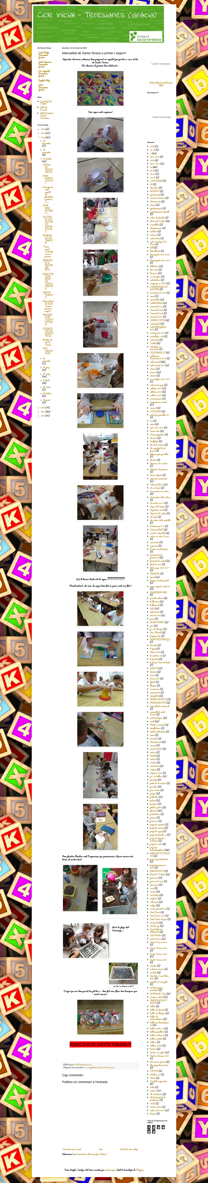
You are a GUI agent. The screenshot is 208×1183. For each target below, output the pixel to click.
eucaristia (154, 542)
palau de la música (158, 783)
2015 (43, 407)
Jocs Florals (155, 632)
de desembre (46, 142)
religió (153, 905)
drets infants (156, 475)
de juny (46, 367)
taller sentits (156, 1038)
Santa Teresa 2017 (158, 959)
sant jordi (154, 922)
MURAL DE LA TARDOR (48, 239)
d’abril (46, 380)
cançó (152, 296)
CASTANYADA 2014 (158, 328)
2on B (152, 177)
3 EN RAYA (156, 181)
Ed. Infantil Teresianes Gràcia (44, 74)
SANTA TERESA (48, 295)
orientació (154, 766)
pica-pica (153, 804)
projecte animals (157, 824)
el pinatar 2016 (157, 510)
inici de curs (155, 615)
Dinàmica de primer (159, 469)
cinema (153, 372)
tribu (152, 1087)
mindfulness (155, 728)
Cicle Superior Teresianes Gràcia (44, 64)
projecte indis (156, 844)
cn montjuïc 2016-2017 (160, 379)
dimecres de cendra (158, 463)
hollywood (154, 605)
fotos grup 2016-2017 (159, 567)
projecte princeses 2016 (158, 866)
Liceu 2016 (155, 678)
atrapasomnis (156, 228)
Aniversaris (155, 201)
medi (152, 721)
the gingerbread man (159, 1065)
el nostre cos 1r (157, 503)
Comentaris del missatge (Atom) (91, 1154)
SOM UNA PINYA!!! (48, 209)
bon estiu (154, 269)
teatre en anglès (157, 1052)
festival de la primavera (156, 556)
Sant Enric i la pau (158, 919)
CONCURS (155, 411)
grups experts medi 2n (160, 586)
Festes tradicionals (159, 549)
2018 (43, 129)
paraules (153, 786)
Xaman (153, 1113)
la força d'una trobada (160, 662)
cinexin (153, 375)
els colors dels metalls (160, 520)
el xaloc (153, 517)
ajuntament (155, 194)
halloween (154, 601)
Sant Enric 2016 (157, 915)
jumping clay (155, 636)
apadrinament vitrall (159, 212)
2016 (43, 137)
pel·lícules (154, 797)
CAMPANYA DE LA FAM (159, 288)
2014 (43, 411)
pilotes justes (156, 807)
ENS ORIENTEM (48, 351)
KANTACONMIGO (160, 639)
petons (153, 800)
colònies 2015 (156, 391)
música (153, 752)
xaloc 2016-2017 (157, 1110)
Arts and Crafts (157, 221)
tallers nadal (156, 1045)
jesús (152, 618)
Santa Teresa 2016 (106, 1067)
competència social (158, 402)
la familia (154, 659)
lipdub (152, 682)
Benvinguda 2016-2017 (160, 260)
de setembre (46, 360)
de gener (47, 400)
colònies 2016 (156, 395)
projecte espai (156, 831)
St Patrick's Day (158, 993)
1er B (152, 150)
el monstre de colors (159, 491)
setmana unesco (157, 969)
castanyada (155, 323)
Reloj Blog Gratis (158, 82)
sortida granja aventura (156, 989)
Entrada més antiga (129, 1149)
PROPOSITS (157, 871)
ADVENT (154, 191)
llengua (153, 685)
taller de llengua (157, 1013)
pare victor (155, 790)
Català (153, 343)
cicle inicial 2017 (157, 365)
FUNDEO (155, 573)
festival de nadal (158, 561)
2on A (152, 174)
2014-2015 (154, 157)
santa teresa (155, 939)
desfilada (154, 441)
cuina (152, 424)
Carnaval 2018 (156, 313)
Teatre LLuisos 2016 (159, 1056)
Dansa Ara (155, 431)
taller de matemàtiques (156, 1018)
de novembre (46, 151)
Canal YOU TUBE (45, 103)
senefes (153, 965)
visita (152, 1103)
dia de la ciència (157, 444)
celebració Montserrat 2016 (158, 357)
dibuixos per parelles (159, 454)
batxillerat (155, 251)
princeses (154, 821)
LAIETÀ (154, 668)
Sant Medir (155, 935)
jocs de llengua (156, 629)
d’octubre (47, 158)
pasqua (153, 793)
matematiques (156, 718)
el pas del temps (157, 506)
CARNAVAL (156, 303)
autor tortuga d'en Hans (158, 243)
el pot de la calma (158, 513)
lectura (153, 672)
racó (152, 888)
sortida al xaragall (158, 982)
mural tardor (156, 749)
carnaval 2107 (156, 316)
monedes (154, 738)
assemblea (154, 224)
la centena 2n (156, 655)
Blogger (139, 1170)
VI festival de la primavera (157, 1099)
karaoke (153, 645)
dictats (153, 460)
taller (152, 1006)
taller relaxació (157, 1035)
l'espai (153, 648)
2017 (43, 133)
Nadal (153, 755)
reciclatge (154, 895)
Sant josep (154, 926)
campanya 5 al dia (158, 283)
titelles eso (155, 1074)
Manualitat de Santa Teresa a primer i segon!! (48, 306)
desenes (153, 438)
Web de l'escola (43, 108)
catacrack (154, 340)
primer (153, 817)
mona (152, 735)
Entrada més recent (72, 1149)
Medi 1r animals (157, 725)
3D (151, 184)
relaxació (154, 902)
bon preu (153, 273)
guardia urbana (156, 598)
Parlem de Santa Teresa (47, 342)
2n (89, 1067)
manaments (155, 692)
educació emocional (158, 478)
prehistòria (155, 814)
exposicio (154, 546)
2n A (152, 170)
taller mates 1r (157, 1028)
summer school (156, 997)
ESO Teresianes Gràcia (43, 87)
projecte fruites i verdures (157, 839)
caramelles (155, 299)
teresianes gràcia (157, 1062)
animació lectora (157, 198)
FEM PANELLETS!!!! (48, 179)
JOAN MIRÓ (157, 622)
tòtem (153, 1078)
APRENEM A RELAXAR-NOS (48, 265)
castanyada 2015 (157, 333)
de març (46, 387)
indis (152, 608)
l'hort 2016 (155, 652)
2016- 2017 (155, 163)
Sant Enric (155, 912)
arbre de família (157, 217)
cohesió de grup (157, 385)
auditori (153, 231)
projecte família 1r (158, 834)
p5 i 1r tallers (156, 776)
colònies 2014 (156, 388)
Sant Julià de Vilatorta (156, 931)
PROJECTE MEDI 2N (160, 855)
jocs (151, 625)
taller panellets (157, 1031)
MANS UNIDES (158, 699)
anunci (152, 205)
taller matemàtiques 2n (159, 1024)
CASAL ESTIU (157, 320)
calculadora (155, 280)
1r (86, 1067)
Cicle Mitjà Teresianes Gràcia (43, 55)
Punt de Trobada (158, 874)
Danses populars (157, 434)
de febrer (47, 393)
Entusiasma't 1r (157, 526)
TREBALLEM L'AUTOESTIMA (48, 319)
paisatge (153, 779)
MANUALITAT (158, 702)
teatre (153, 1049)
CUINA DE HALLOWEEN (48, 168)
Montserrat (155, 742)
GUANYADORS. (158, 592)
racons (153, 891)
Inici (101, 1149)
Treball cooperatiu (158, 1081)
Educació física (156, 484)
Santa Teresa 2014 (158, 942)
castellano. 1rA (157, 336)
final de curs (155, 564)
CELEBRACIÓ (157, 352)
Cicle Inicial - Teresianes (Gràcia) (97, 15)
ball (152, 247)
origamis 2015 (156, 773)
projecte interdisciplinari (157, 849)
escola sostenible (157, 533)
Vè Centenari (156, 1094)
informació (154, 612)
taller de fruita (157, 1009)
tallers (153, 1042)
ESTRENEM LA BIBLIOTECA (48, 332)
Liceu (152, 675)
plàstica (94, 1067)
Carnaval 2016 (156, 310)
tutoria (153, 1090)
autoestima (155, 238)
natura (153, 759)
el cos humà (155, 488)
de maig (46, 374)
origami (153, 769)
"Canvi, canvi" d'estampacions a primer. (48, 251)
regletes (153, 898)
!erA (152, 146)
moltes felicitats (157, 731)
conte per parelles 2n (159, 415)
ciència (153, 368)
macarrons (154, 689)
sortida (153, 972)
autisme (153, 235)
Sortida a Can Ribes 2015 (159, 977)
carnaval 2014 (156, 306)
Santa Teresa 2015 (158, 948)
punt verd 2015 (156, 881)
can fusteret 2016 (158, 292)
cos (151, 421)
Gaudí (152, 577)
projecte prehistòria (159, 859)
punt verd (154, 878)
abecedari (154, 187)
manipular (154, 695)
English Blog (44, 80)
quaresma (154, 884)
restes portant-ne (158, 908)
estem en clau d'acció (159, 536)
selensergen (110, 1170)
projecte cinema (157, 828)
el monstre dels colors (160, 497)
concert (153, 408)
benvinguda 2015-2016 (159, 254)
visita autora (156, 1107)
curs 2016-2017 (157, 427)
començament (156, 398)
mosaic (153, 745)
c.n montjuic (155, 276)
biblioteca (154, 266)
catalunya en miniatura (155, 348)
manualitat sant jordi (159, 706)
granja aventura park (159, 580)
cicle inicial (155, 362)
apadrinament (156, 208)
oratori (153, 762)
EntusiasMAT (156, 529)
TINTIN (154, 1071)
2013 (43, 415)
